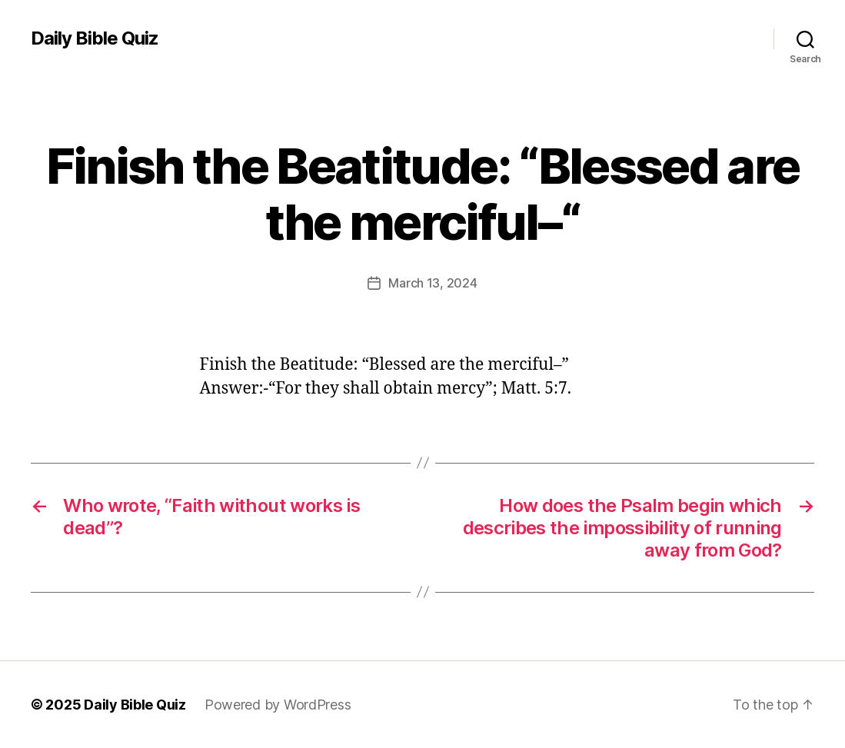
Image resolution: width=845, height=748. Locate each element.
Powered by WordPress (278, 704)
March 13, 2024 (432, 283)
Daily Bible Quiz (94, 38)
